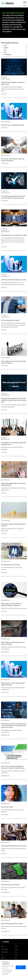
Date (5, 52)
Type (5, 50)
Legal (2, 954)
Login (16, 954)
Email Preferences (4, 952)
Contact (16, 949)
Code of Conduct (4, 949)
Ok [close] (21, 967)
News (16, 957)
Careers (16, 946)
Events (16, 952)
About (2, 946)
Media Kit (3, 957)
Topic (5, 45)
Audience (6, 47)
